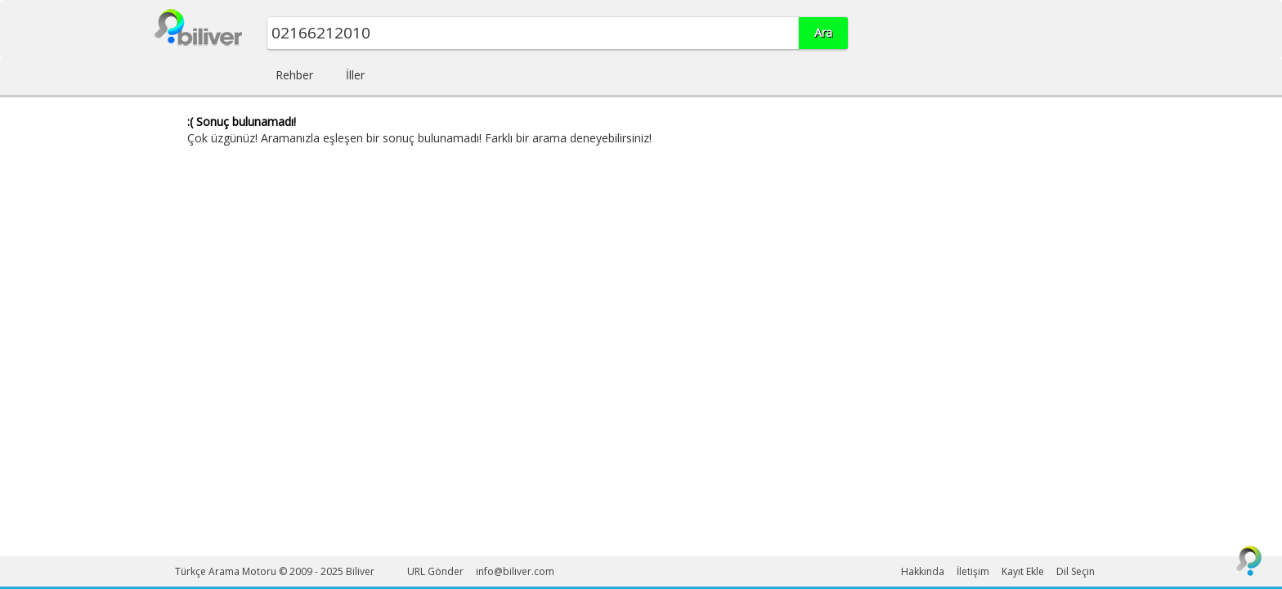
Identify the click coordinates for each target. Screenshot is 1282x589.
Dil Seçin (1075, 571)
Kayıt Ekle (1023, 571)
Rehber (294, 75)
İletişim (973, 571)
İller (355, 75)
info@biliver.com (515, 571)
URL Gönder (435, 571)
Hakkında (922, 571)
